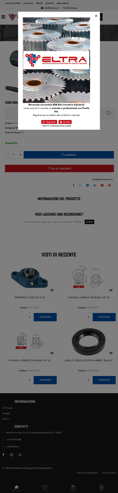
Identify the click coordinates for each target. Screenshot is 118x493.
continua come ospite (60, 125)
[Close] (96, 16)
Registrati (49, 122)
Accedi (65, 122)
